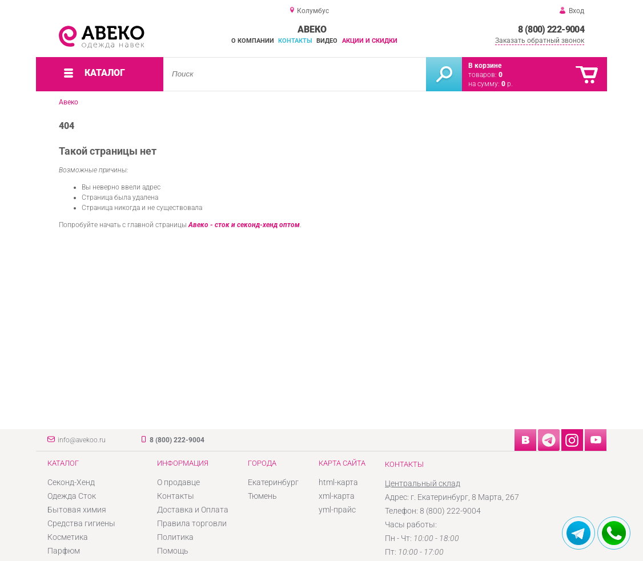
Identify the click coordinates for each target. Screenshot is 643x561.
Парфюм (63, 550)
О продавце (178, 482)
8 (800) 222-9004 (551, 29)
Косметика (67, 537)
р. (507, 84)
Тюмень (262, 496)
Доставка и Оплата (192, 509)
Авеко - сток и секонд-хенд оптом (244, 225)
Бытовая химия (76, 509)
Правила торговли (192, 523)
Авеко (68, 102)
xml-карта (337, 496)
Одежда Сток (71, 496)
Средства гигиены (81, 523)
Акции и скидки (369, 41)
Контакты (295, 41)
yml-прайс (337, 509)
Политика (175, 537)
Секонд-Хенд (71, 482)
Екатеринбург (273, 482)
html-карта (338, 482)
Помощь (172, 550)
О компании (252, 41)
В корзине (484, 66)
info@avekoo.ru (82, 440)
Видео (326, 41)
